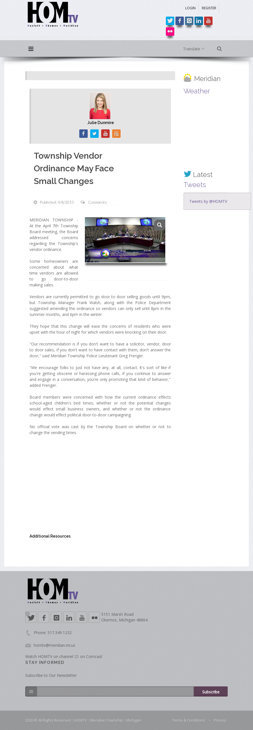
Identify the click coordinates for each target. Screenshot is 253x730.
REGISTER (209, 8)
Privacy (220, 720)
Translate (195, 49)
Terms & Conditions (188, 720)
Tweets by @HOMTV (208, 201)
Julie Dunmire (100, 122)
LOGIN (190, 8)
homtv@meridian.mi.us (54, 645)
